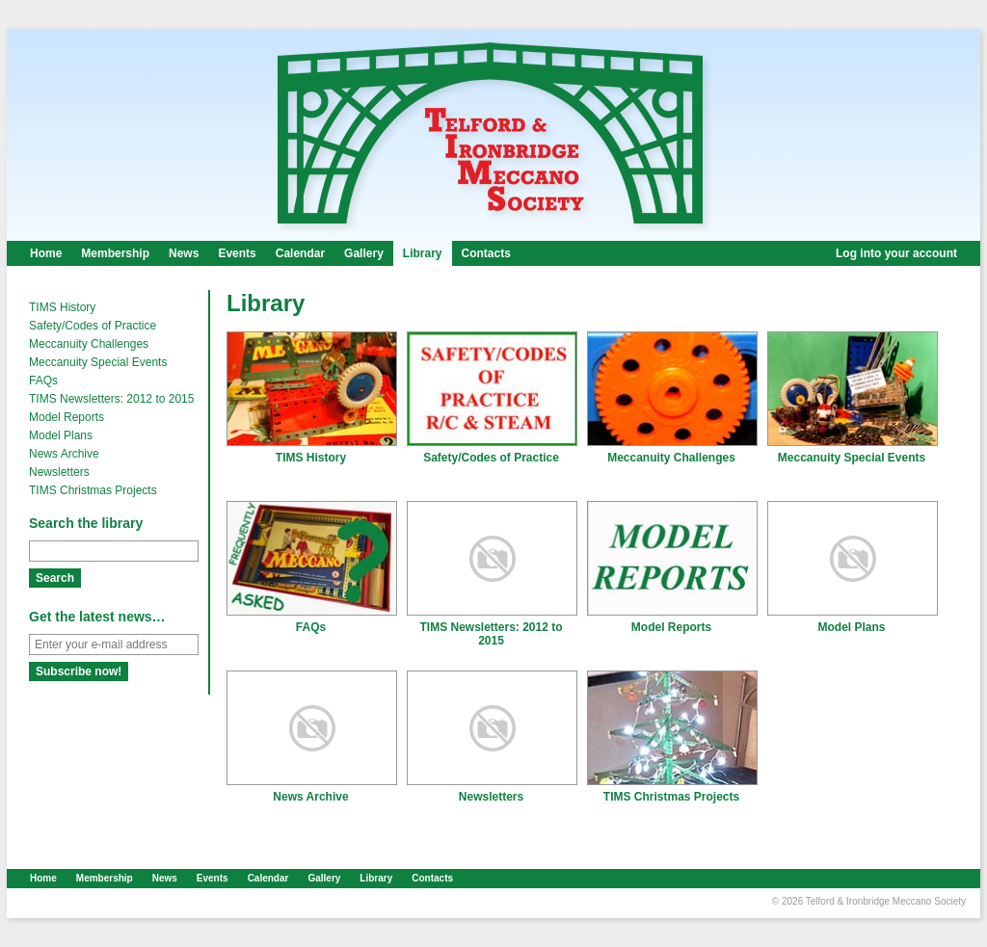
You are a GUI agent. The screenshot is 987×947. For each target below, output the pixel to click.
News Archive (64, 453)
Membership (115, 253)
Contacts (486, 253)
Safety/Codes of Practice (92, 325)
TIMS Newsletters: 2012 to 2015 (111, 399)
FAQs (43, 380)
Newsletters (59, 472)
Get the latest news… (97, 616)
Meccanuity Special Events (98, 362)
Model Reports (66, 417)
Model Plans (61, 435)
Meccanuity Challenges (88, 344)
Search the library (86, 523)
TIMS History (62, 307)
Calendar (300, 253)
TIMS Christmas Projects (93, 490)
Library (422, 253)
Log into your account (896, 253)
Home (46, 253)
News (184, 253)
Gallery (364, 253)
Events (236, 253)
